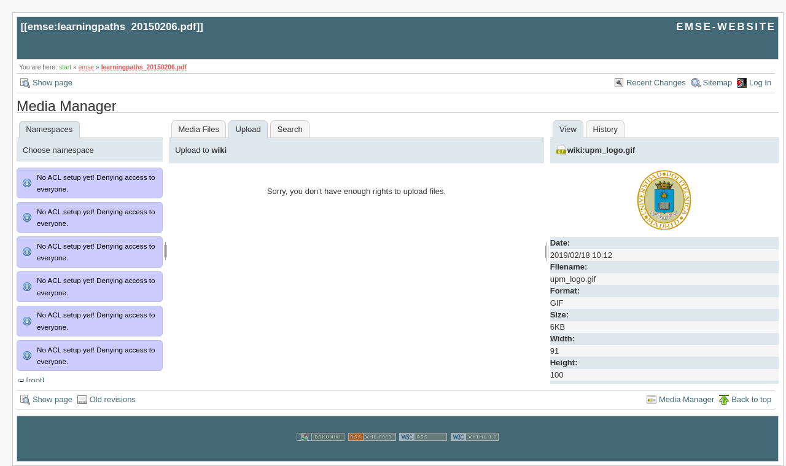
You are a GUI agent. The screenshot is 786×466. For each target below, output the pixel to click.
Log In (760, 82)
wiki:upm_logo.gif (601, 150)
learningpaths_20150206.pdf (144, 67)
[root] (35, 380)
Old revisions (113, 399)
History (605, 129)
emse (86, 67)
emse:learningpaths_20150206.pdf (112, 27)
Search (289, 129)
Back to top (751, 399)
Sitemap (718, 82)
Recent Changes (656, 82)
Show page (52, 82)
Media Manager (686, 399)
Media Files (198, 129)
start (65, 67)
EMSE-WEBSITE (726, 27)
